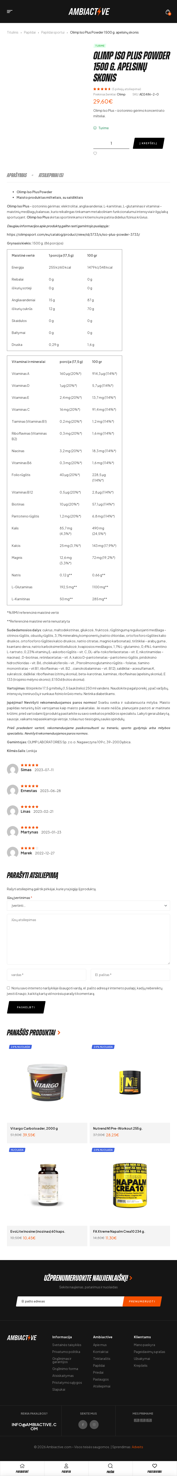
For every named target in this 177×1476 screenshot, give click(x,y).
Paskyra (66, 1471)
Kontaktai (100, 1352)
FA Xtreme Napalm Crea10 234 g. (119, 1231)
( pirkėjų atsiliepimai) (126, 89)
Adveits (137, 1447)
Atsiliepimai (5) (51, 175)
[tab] (22, 175)
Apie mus (100, 1345)
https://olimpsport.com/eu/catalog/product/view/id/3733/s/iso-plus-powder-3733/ (73, 234)
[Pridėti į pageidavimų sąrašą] (96, 153)
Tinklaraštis (101, 1358)
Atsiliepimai (101, 1386)
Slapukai (58, 1389)
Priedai (98, 1372)
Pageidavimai (155, 1471)
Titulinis (12, 32)
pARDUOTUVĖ (22, 1471)
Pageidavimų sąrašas (149, 1352)
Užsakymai (142, 1358)
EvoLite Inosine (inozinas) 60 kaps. (37, 1231)
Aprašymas (17, 175)
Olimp (121, 94)
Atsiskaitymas (63, 1375)
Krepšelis (141, 1365)
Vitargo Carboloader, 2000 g (34, 1128)
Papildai (30, 32)
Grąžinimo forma (65, 1369)
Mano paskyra (144, 1345)
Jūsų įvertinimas (19, 898)
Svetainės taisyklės (66, 1345)
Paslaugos (101, 1379)
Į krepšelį (148, 143)
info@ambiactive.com (34, 1426)
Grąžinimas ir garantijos (61, 1360)
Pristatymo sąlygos (67, 1382)
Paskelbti (26, 1007)
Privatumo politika (66, 1352)
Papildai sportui (53, 32)
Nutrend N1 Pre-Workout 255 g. (118, 1128)
